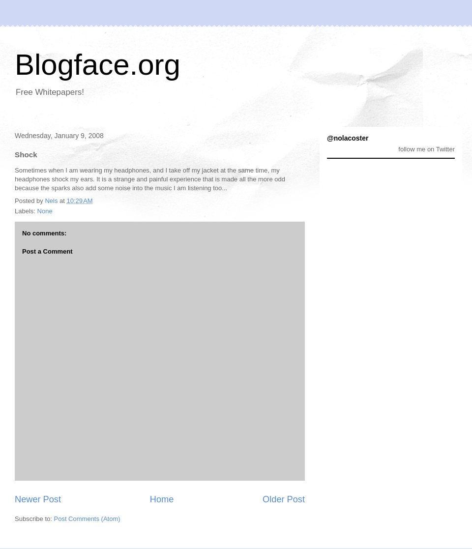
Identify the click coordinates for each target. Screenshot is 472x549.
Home (162, 499)
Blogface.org (97, 64)
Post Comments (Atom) (87, 518)
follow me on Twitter (426, 149)
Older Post (284, 499)
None (45, 211)
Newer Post (38, 499)
